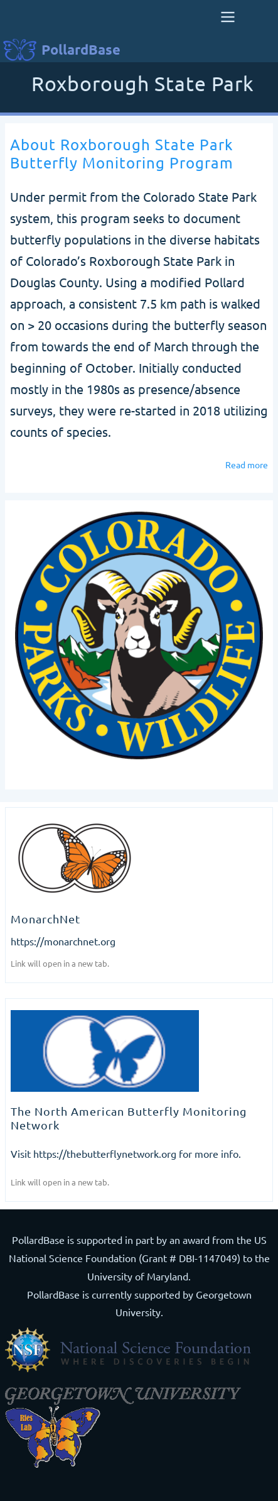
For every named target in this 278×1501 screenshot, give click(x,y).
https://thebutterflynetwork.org (104, 1153)
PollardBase (80, 49)
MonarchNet (45, 918)
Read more (246, 464)
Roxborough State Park (142, 85)
